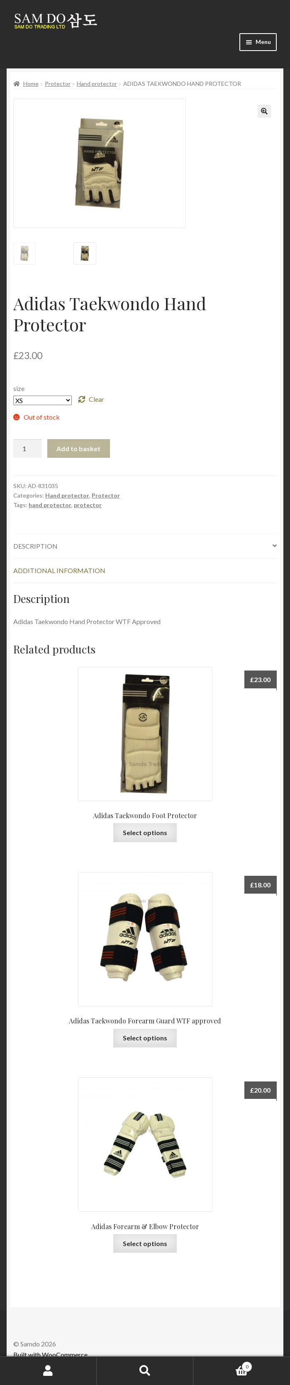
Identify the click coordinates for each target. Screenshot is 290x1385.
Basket (222, 1365)
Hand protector (97, 83)
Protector (58, 83)
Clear (96, 396)
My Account (48, 1371)
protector (88, 501)
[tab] (145, 543)
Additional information (59, 567)
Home (31, 83)
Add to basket (78, 445)
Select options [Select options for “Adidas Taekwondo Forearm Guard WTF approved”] (145, 1034)
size (18, 385)
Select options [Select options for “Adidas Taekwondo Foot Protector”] (145, 829)
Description (35, 543)
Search (145, 1371)
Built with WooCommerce (50, 1351)
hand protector (50, 501)
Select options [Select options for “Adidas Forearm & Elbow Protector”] (145, 1240)
